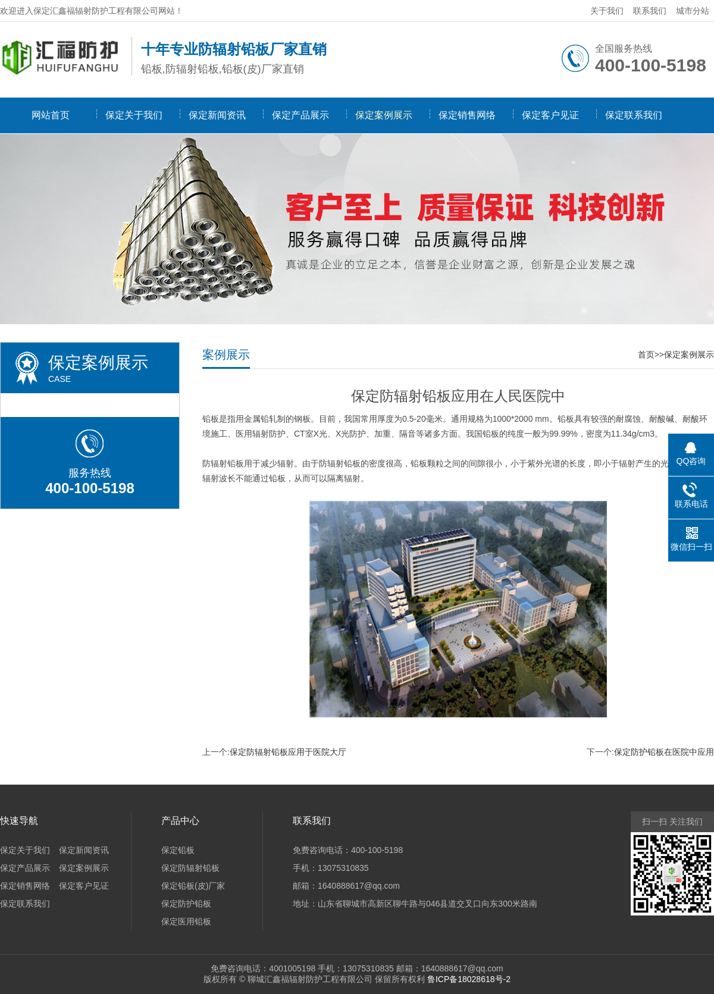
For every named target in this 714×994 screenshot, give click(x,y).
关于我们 (607, 10)
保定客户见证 (550, 115)
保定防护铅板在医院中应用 (664, 752)
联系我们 (649, 10)
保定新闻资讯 (217, 115)
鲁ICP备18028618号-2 (469, 979)
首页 (646, 354)
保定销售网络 (467, 115)
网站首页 (51, 115)
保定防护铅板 (186, 903)
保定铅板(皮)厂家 (193, 885)
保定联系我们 (633, 115)
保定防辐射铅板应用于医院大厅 (288, 752)
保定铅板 (178, 850)
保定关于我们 (133, 115)
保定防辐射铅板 (190, 868)
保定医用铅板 (186, 921)
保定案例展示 (383, 115)
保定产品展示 (300, 115)
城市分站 (692, 10)
